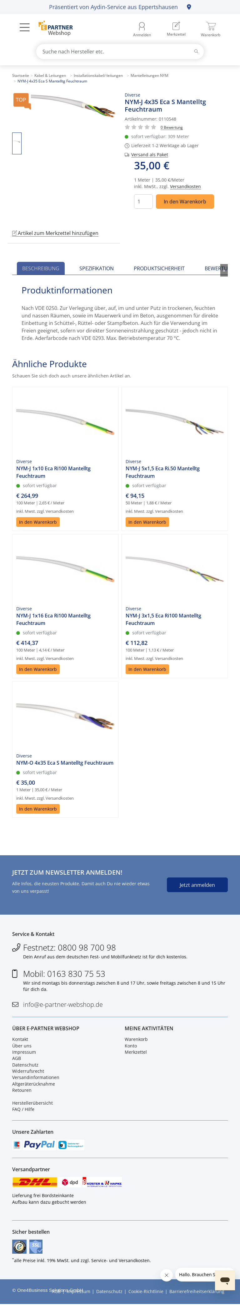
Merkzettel (136, 1054)
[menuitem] (176, 29)
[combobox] (120, 51)
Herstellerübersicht (32, 1105)
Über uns (22, 1048)
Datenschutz (25, 1067)
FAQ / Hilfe (23, 1111)
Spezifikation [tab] (96, 268)
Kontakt (20, 1041)
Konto (131, 1048)
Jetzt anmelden (197, 885)
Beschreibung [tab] (40, 268)
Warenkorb (136, 1041)
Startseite (20, 75)
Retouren (22, 1092)
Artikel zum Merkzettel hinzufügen (55, 233)
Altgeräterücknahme (33, 1086)
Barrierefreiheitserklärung (196, 1297)
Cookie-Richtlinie (145, 1297)
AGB (16, 1060)
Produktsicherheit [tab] (159, 268)
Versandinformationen (35, 1079)
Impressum (24, 1054)
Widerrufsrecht (28, 1073)
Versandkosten (185, 186)
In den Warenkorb (185, 201)
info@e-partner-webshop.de (63, 1006)
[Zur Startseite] (52, 29)
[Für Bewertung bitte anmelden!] (172, 127)
